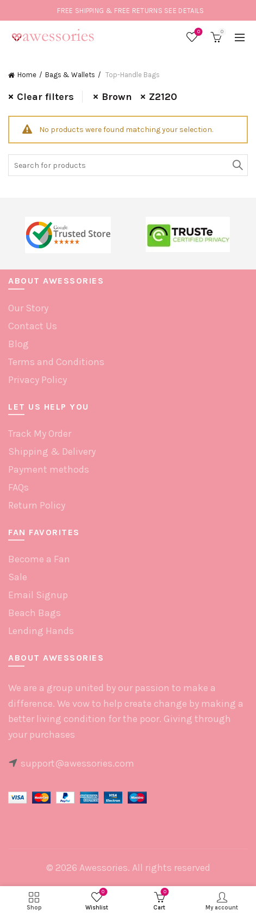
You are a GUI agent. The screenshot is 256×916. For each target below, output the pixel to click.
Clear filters (45, 97)
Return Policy (36, 505)
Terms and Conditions (56, 362)
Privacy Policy (37, 380)
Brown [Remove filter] (117, 97)
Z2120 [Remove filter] (163, 97)
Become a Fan (39, 559)
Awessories (103, 868)
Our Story (28, 308)
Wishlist (198, 32)
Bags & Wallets (70, 75)
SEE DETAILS (184, 11)
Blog (18, 344)
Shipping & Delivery (52, 451)
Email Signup (38, 595)
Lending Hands (41, 631)
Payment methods (48, 469)
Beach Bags (34, 613)
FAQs (18, 487)
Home (26, 75)
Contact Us (32, 326)
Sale (17, 577)
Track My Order (39, 434)
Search (237, 165)
